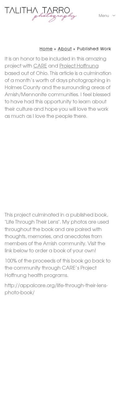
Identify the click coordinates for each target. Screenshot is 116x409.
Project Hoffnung (79, 65)
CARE (40, 65)
